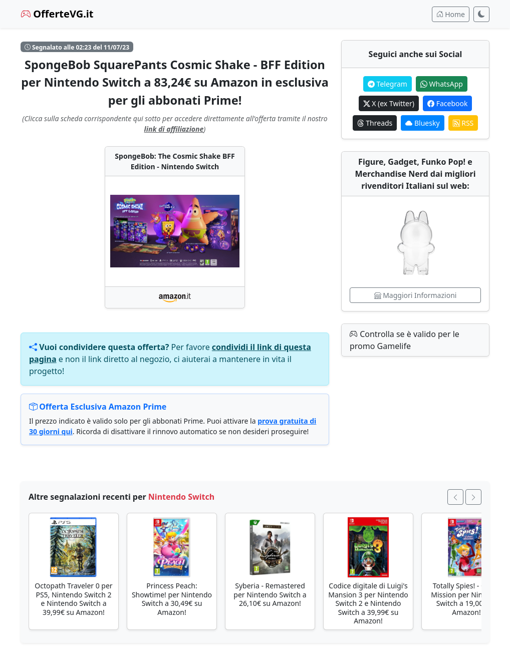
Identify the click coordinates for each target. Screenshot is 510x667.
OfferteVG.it (57, 14)
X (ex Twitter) (388, 103)
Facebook (447, 103)
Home (450, 14)
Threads (375, 123)
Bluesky (422, 123)
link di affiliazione (174, 129)
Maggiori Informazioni (415, 295)
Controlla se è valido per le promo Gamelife (404, 340)
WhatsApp (441, 84)
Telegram (387, 84)
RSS (463, 123)
